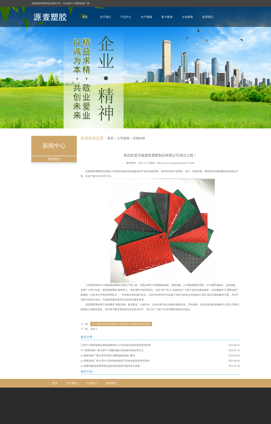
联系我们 (207, 16)
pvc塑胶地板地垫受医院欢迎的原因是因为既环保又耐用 (110, 366)
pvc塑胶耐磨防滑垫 (193, 285)
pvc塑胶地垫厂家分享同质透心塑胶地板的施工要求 (108, 355)
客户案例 (167, 16)
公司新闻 (123, 138)
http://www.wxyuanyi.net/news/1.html (175, 163)
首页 (85, 16)
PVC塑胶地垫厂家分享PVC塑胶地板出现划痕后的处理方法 (112, 350)
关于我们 (105, 16)
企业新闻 (187, 16)
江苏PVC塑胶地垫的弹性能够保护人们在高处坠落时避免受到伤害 (116, 345)
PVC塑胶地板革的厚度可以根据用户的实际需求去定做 (121, 324)
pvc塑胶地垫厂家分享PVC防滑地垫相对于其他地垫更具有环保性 (115, 360)
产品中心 (126, 16)
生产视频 (146, 16)
